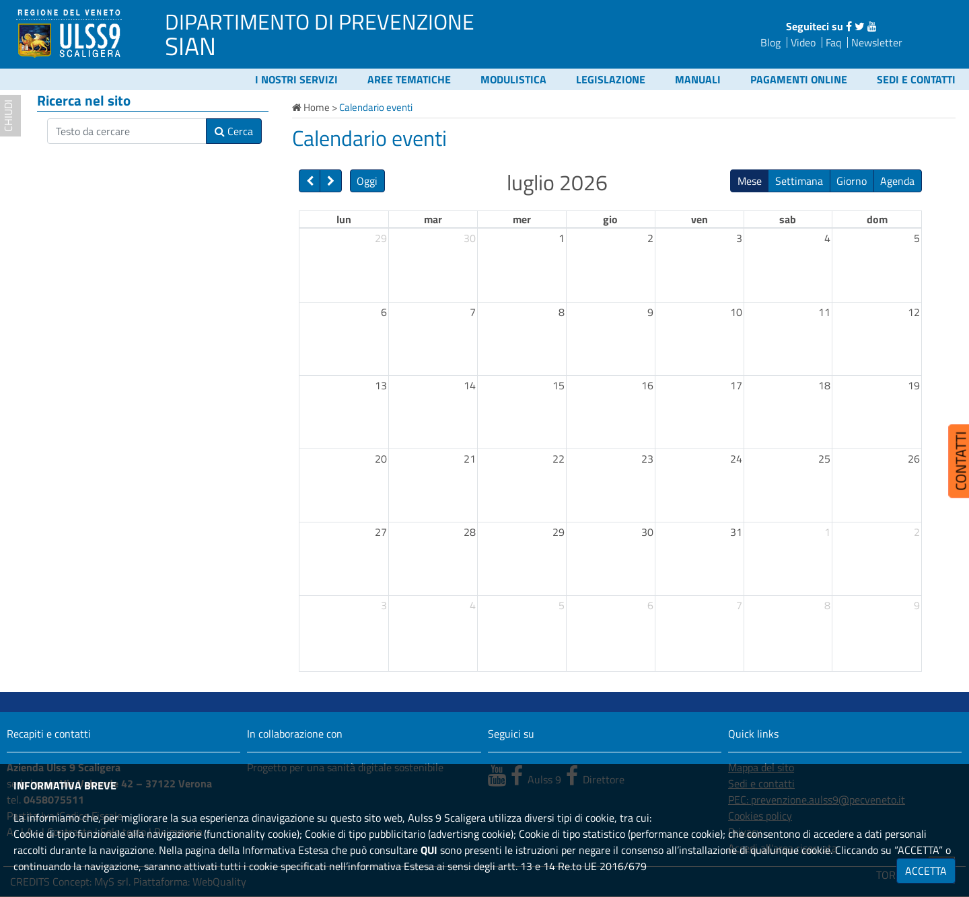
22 (558, 459)
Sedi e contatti (916, 79)
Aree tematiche (409, 79)
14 (470, 385)
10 (736, 312)
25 (824, 459)
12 (914, 312)
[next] (330, 180)
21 (470, 459)
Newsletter (876, 42)
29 (381, 238)
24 (736, 459)
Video (803, 42)
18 (824, 385)
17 (736, 385)
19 (914, 385)
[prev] (309, 180)
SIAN (190, 46)
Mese (750, 181)
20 (381, 459)
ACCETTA (926, 871)
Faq (833, 42)
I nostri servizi (296, 79)
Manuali (698, 79)
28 (470, 532)
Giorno (851, 181)
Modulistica (513, 79)
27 (381, 532)
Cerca (234, 131)
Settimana (799, 181)
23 (647, 459)
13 (381, 385)
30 (470, 238)
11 (824, 312)
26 (914, 459)
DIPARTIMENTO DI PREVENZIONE (319, 21)
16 (647, 385)
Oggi (367, 181)
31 (736, 532)
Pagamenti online (798, 79)
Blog (770, 42)
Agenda (897, 181)
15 (558, 385)
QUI (429, 850)
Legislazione (610, 79)
